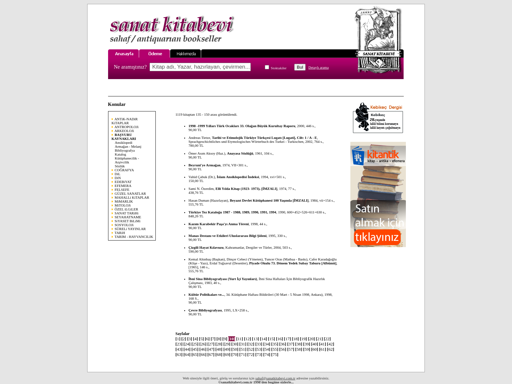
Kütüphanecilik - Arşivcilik (127, 160)
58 (298, 349)
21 (319, 338)
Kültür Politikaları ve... (206, 294)
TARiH (120, 233)
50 (234, 349)
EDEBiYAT (123, 182)
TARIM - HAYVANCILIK (134, 237)
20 (311, 338)
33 (259, 344)
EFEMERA (123, 186)
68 (218, 354)
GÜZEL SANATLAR (130, 193)
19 (303, 338)
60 (314, 349)
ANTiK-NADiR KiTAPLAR (125, 121)
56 (282, 349)
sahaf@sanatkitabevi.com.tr (275, 378)
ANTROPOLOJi (126, 127)
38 (298, 344)
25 (195, 344)
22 (327, 338)
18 (295, 338)
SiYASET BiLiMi (127, 221)
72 (250, 354)
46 (203, 349)
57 (290, 349)
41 (322, 344)
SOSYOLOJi (124, 225)
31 (243, 344)
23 (179, 344)
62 (330, 349)
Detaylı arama (319, 67)
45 (195, 349)
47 (211, 349)
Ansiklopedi (124, 142)
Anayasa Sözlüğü (240, 153)
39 (306, 344)
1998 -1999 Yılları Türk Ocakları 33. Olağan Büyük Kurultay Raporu (241, 126)
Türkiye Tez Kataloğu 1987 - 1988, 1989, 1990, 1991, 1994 (232, 212)
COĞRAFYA (124, 170)
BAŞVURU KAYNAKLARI (124, 137)
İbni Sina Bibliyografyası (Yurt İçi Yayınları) (222, 279)
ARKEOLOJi (124, 131)
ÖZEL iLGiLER (126, 209)
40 (314, 344)
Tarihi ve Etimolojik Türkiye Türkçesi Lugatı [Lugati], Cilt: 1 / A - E (264, 138)
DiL (117, 174)
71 (243, 354)
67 (211, 354)
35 (275, 344)
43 (179, 349)
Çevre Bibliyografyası (205, 310)
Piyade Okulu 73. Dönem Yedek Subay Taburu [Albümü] (292, 263)
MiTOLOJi (123, 205)
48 (218, 349)
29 (227, 344)
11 (239, 338)
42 (330, 344)
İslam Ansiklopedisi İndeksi (238, 177)
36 (282, 344)
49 (227, 349)
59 (306, 349)
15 (271, 338)
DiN (118, 178)
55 (275, 349)
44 (187, 349)
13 (255, 338)
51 (243, 349)
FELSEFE (122, 190)
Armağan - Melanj (128, 146)
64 (187, 354)
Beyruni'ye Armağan (204, 165)
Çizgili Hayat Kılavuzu (206, 247)
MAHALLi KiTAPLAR (132, 197)
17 (287, 338)
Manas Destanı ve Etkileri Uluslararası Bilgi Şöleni (227, 236)
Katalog (120, 154)
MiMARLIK (124, 201)
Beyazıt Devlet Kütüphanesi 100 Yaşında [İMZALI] (269, 200)
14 (263, 338)
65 (195, 354)
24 (187, 344)
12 (247, 338)
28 (218, 344)
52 (250, 349)
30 (234, 344)
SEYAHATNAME (128, 217)
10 (231, 338)
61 (322, 349)
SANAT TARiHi (126, 213)
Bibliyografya (125, 150)
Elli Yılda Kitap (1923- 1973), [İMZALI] (246, 189)
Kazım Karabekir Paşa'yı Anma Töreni (218, 224)
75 (275, 354)
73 (259, 354)
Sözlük (120, 166)
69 (227, 354)
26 (203, 344)
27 (211, 344)
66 (203, 354)
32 (250, 344)
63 (179, 354)
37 (290, 344)
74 (266, 354)
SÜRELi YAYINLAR (130, 229)
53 (259, 349)
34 (266, 344)
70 (234, 354)
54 (266, 349)
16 (279, 338)
